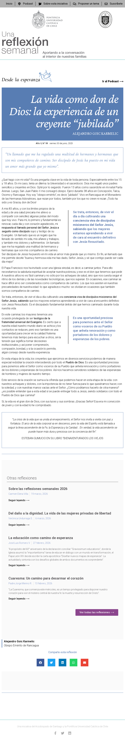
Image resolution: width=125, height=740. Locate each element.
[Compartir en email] (84, 662)
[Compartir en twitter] (51, 662)
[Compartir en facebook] (40, 662)
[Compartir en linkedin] (62, 662)
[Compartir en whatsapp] (73, 662)
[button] (18, 500)
